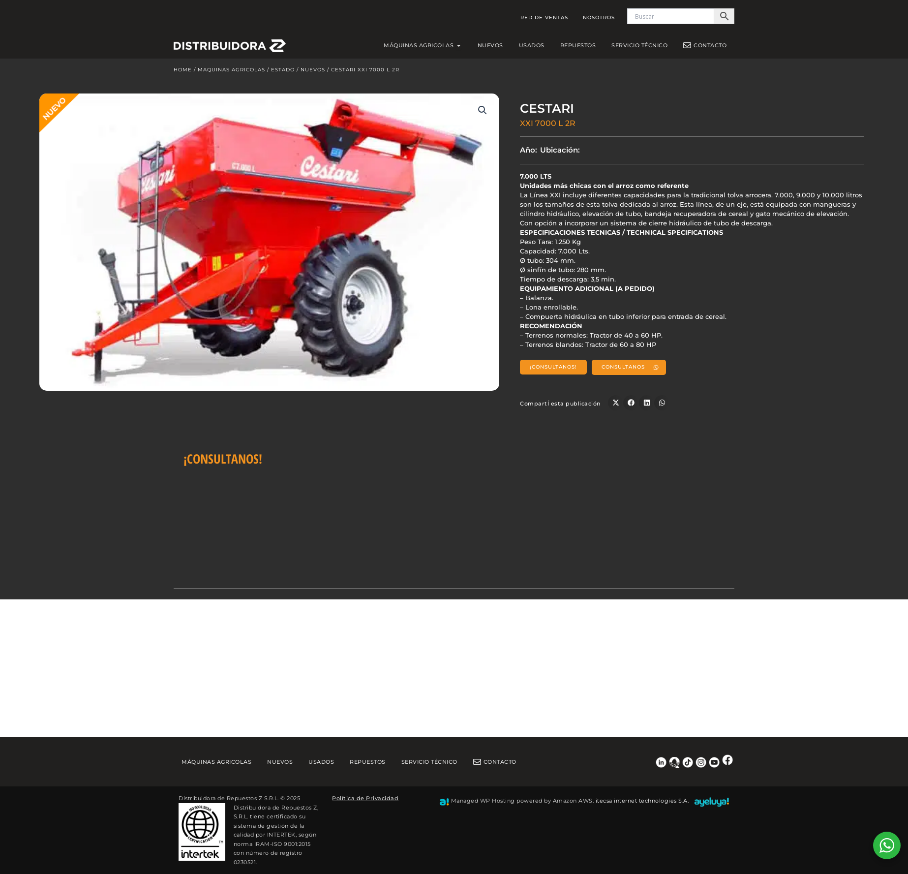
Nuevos (313, 72)
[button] (482, 113)
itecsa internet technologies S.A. (642, 800)
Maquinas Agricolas (231, 72)
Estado (283, 72)
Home (183, 72)
